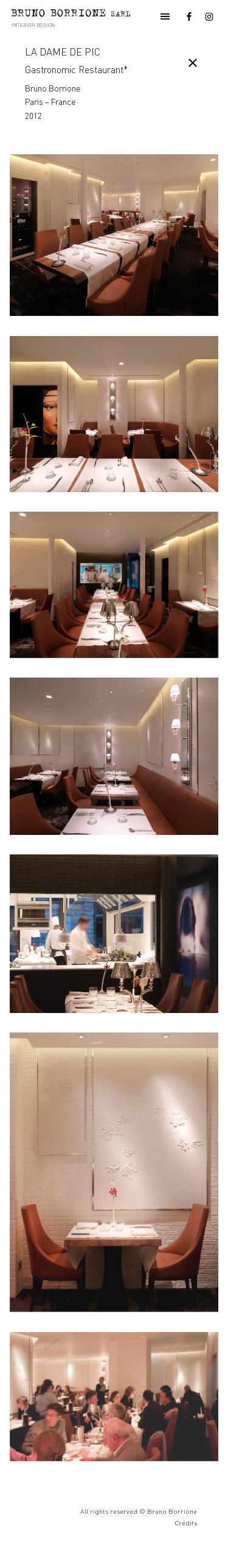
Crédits (185, 1523)
